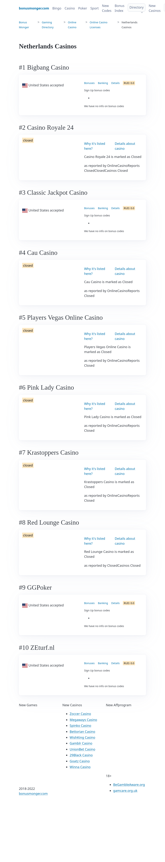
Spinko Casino (80, 725)
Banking (103, 83)
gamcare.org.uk (125, 790)
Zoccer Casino (80, 714)
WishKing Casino (82, 737)
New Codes (106, 8)
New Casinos (154, 8)
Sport (94, 8)
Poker (82, 8)
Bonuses (89, 83)
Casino (70, 8)
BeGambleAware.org (129, 784)
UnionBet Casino (82, 749)
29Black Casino (81, 755)
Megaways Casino (83, 720)
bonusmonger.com (33, 793)
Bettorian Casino (82, 731)
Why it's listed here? (94, 146)
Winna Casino (80, 767)
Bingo (56, 8)
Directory (137, 7)
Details (115, 83)
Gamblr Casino (81, 743)
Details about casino (125, 146)
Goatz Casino (80, 761)
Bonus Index (119, 8)
